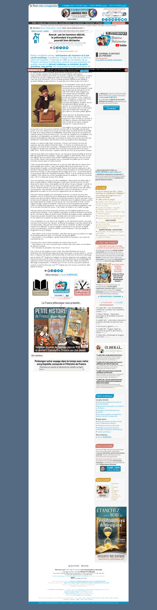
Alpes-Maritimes (114, 598)
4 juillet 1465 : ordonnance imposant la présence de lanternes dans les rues (111, 321)
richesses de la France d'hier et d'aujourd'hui (89, 589)
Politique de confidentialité (87, 585)
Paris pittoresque (105, 603)
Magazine (41, 603)
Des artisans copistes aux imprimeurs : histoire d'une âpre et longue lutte (109, 415)
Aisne (80, 598)
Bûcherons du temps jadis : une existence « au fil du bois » (110, 407)
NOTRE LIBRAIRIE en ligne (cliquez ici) (108, 172)
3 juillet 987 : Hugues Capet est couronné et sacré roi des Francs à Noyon (109, 331)
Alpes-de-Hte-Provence (93, 598)
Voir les (104, 437)
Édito (34, 23)
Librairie (98, 603)
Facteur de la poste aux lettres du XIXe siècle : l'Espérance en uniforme (109, 422)
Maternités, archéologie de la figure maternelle (110, 232)
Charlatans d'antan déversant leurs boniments (108, 411)
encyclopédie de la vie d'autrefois (82, 595)
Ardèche (65, 599)
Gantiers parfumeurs (104, 432)
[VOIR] (85, 5)
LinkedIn (115, 487)
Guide (42, 23)
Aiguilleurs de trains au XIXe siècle (108, 425)
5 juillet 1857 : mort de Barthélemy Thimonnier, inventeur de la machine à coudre (110, 310)
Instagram (115, 491)
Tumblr (114, 500)
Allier (84, 598)
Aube (81, 599)
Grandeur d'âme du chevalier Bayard (111, 216)
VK (113, 489)
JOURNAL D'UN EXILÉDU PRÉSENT (111, 107)
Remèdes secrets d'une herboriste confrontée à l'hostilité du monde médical (109, 429)
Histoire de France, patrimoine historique (75, 591)
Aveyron (90, 599)
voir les (69, 274)
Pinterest (115, 498)
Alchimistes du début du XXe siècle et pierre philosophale (108, 403)
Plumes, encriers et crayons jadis (109, 218)
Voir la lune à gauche (105, 326)
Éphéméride (52, 23)
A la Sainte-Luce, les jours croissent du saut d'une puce (110, 223)
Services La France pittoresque (70, 585)
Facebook (115, 484)
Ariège (77, 599)
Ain (76, 598)
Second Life (116, 496)
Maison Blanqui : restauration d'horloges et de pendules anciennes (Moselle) (109, 316)
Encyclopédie (47, 603)
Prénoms (112, 603)
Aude (85, 599)
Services (116, 603)
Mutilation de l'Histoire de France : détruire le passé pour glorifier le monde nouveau (109, 204)
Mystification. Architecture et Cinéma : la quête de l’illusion (110, 236)
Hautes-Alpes (104, 598)
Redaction (79, 45)
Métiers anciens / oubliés (53, 28)
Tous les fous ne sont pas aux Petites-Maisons (107, 227)
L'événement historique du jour (78, 586)
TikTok (114, 492)
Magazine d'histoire (70, 594)
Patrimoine (89, 23)
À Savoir (99, 23)
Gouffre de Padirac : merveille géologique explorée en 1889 (108, 209)
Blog (52, 603)
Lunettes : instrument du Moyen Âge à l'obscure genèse (110, 213)
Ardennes (71, 599)
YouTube (115, 494)
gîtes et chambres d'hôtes (72, 592)
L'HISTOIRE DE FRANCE (72, 570)
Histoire (65, 23)
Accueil (43, 28)
